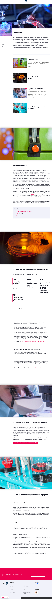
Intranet (24, 591)
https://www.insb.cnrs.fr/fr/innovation (2, 46)
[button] (5, 597)
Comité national (12, 592)
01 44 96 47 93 (22, 213)
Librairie (24, 588)
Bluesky (37, 583)
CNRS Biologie (12, 585)
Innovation (11, 588)
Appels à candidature (26, 586)
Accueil (14, 31)
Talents (11, 591)
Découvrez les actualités (37, 575)
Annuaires (24, 589)
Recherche (11, 586)
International (12, 589)
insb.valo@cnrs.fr (20, 215)
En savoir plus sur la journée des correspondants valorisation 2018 (25, 442)
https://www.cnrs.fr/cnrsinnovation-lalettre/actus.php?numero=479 (34, 341)
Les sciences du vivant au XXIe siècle (27, 593)
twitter (35, 583)
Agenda (24, 585)
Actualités (11, 594)
